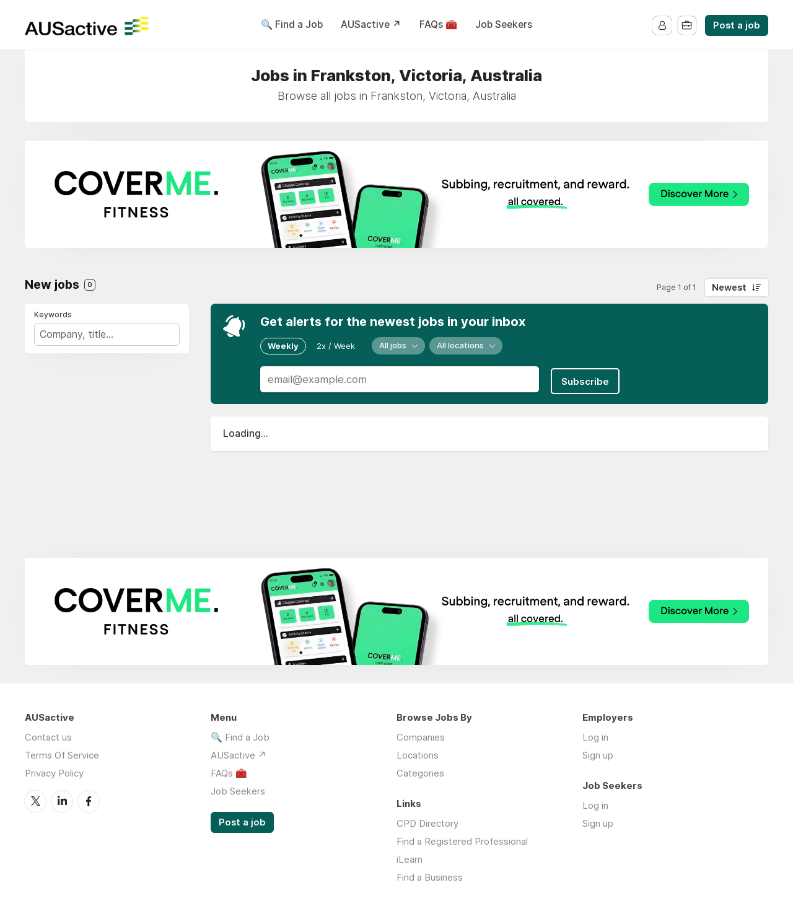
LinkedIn (61, 800)
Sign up (597, 755)
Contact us (48, 737)
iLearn (409, 859)
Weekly (283, 345)
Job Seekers (503, 24)
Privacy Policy (54, 773)
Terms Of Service (62, 755)
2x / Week (336, 345)
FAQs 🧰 (438, 24)
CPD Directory (427, 823)
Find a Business (429, 877)
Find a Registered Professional (462, 841)
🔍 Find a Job (292, 24)
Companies (420, 737)
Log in (595, 737)
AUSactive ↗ (371, 24)
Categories (420, 773)
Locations (417, 755)
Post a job (736, 25)
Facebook (88, 800)
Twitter (35, 800)
